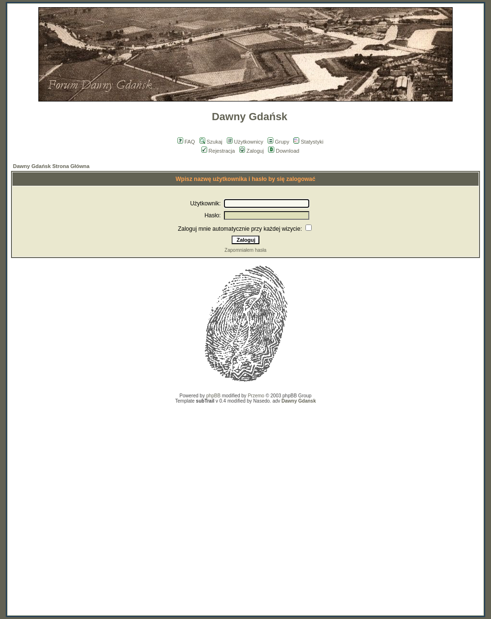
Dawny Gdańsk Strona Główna (51, 166)
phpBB (213, 395)
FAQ (186, 142)
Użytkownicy (245, 142)
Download (283, 151)
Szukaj (210, 142)
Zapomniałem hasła (245, 250)
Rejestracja (218, 151)
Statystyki (308, 142)
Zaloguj (251, 151)
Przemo (256, 395)
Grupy (278, 142)
